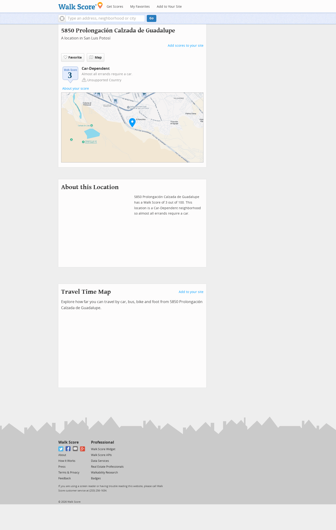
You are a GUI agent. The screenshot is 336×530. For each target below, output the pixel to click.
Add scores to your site (185, 46)
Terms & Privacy (68, 472)
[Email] (75, 449)
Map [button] (95, 57)
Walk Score (68, 442)
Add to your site (191, 292)
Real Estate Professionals (107, 466)
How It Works (66, 461)
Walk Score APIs (101, 455)
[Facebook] (68, 449)
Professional (102, 442)
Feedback (64, 478)
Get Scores (115, 7)
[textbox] (105, 18)
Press (62, 466)
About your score (75, 89)
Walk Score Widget (103, 449)
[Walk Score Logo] (80, 6)
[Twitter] (61, 449)
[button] (62, 18)
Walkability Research (104, 472)
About (62, 455)
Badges (96, 478)
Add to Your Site (169, 7)
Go (151, 18)
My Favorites (140, 7)
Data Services (100, 461)
